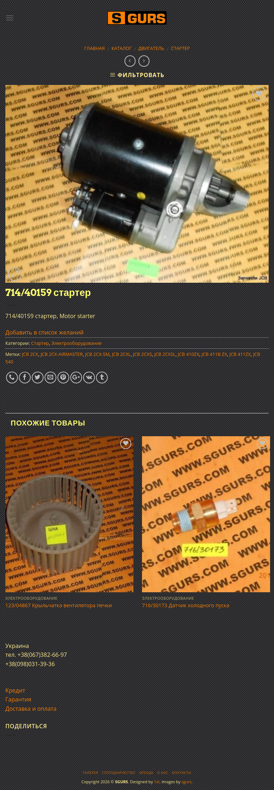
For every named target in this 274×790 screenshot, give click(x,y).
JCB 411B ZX (214, 354)
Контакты (181, 772)
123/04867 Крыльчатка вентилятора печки (58, 605)
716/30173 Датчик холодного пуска (185, 605)
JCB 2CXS (142, 354)
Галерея (90, 772)
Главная (94, 48)
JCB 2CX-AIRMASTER (62, 354)
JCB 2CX (30, 354)
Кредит (15, 690)
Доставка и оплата (31, 709)
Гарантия (18, 699)
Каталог (121, 48)
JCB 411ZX (240, 354)
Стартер (180, 48)
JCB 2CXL (121, 354)
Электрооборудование (76, 343)
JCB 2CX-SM (97, 354)
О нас (162, 772)
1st (156, 781)
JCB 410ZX (188, 354)
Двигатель (151, 48)
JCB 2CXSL (165, 354)
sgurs (187, 781)
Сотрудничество (119, 772)
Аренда (146, 772)
